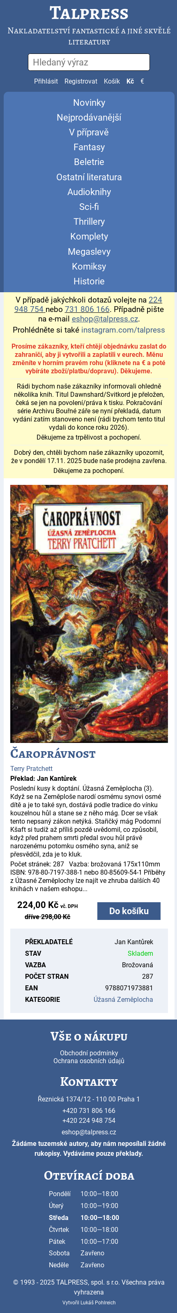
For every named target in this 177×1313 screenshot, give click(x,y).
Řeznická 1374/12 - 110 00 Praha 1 (89, 1099)
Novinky (89, 103)
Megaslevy (89, 252)
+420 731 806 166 (88, 1111)
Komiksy (89, 266)
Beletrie (89, 162)
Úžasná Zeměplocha (123, 999)
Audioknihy (89, 192)
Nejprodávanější (89, 117)
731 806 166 (87, 309)
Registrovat (80, 81)
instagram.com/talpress (123, 330)
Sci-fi (89, 207)
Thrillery (89, 222)
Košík (112, 81)
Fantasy (89, 147)
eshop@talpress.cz (89, 1132)
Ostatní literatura (89, 177)
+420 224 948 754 (88, 1120)
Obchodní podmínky (89, 1053)
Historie (89, 281)
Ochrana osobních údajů (88, 1061)
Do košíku (129, 911)
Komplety (89, 236)
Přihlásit (46, 81)
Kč (130, 81)
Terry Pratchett (31, 769)
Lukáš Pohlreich (98, 1303)
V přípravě (89, 132)
